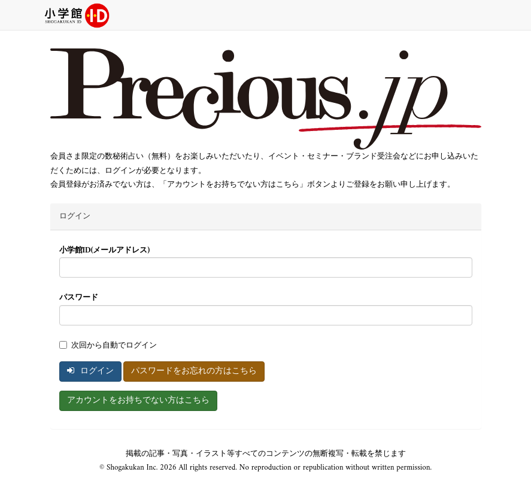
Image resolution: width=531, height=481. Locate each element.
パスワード (78, 298)
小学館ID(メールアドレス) (104, 250)
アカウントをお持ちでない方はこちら (138, 400)
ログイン (90, 371)
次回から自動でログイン (108, 345)
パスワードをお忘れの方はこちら (194, 371)
